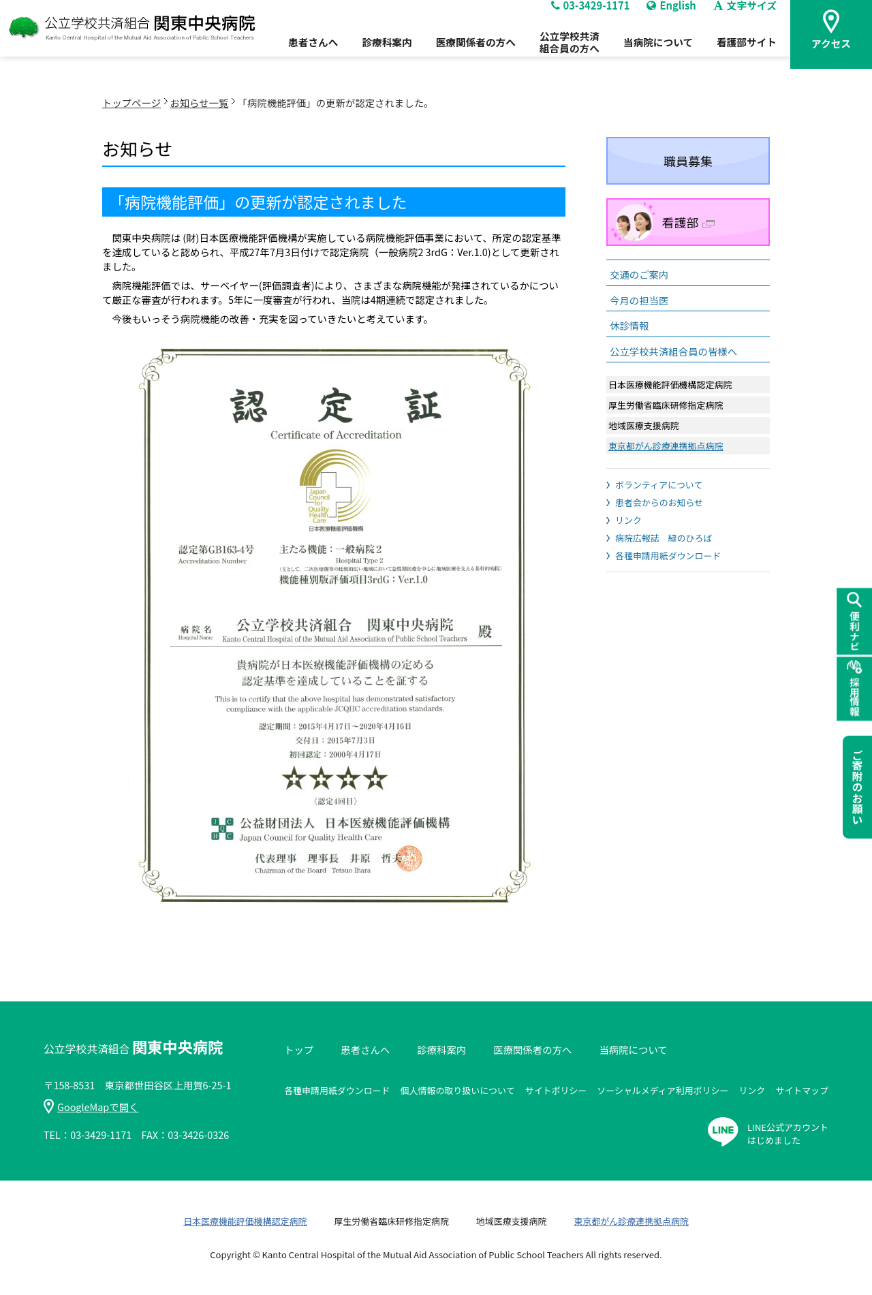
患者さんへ (286, 55)
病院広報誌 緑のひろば (663, 537)
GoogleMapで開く (91, 1106)
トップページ (131, 102)
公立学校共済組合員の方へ (559, 54)
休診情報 (629, 325)
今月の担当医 (639, 300)
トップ (298, 1049)
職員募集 (688, 161)
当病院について (654, 55)
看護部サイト (748, 55)
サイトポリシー (556, 1090)
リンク (628, 520)
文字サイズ (747, 18)
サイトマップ (801, 1090)
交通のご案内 (639, 274)
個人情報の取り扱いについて (458, 1090)
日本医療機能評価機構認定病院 (245, 1221)
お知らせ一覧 (199, 102)
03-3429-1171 (582, 18)
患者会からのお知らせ (659, 502)
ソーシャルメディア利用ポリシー (662, 1090)
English (669, 18)
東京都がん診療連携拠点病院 (665, 445)
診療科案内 (364, 55)
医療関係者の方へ (459, 55)
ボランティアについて (658, 484)
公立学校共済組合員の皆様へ (673, 351)
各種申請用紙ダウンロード (668, 555)
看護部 (688, 222)
